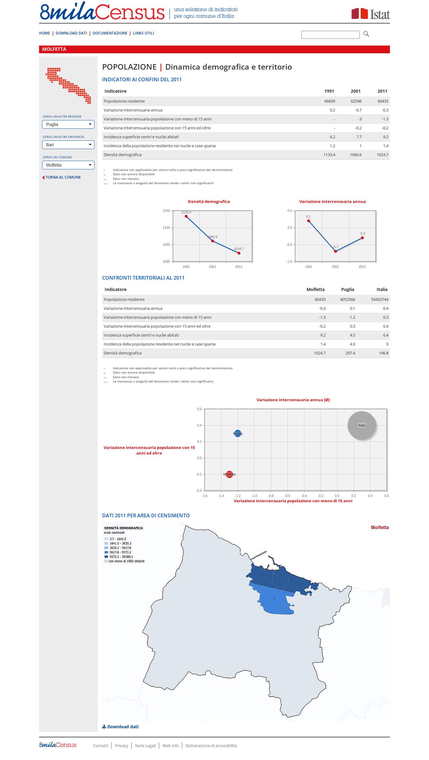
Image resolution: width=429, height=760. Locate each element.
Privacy (121, 745)
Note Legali (145, 745)
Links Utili (143, 33)
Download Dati (71, 33)
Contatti (100, 745)
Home (44, 33)
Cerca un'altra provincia (63, 137)
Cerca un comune (57, 157)
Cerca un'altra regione (62, 116)
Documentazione (110, 33)
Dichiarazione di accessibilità (211, 745)
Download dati (120, 727)
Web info (170, 745)
